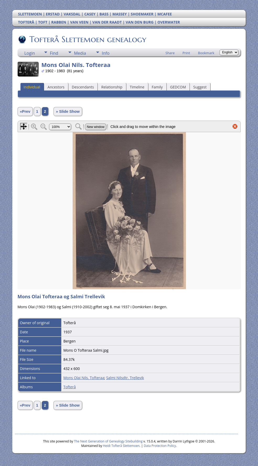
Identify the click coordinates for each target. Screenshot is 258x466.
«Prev (25, 111)
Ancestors (55, 87)
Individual (32, 87)
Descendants (83, 87)
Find (54, 53)
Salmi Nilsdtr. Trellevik (125, 377)
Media (80, 53)
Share (170, 52)
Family (157, 87)
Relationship (111, 87)
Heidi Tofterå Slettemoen (121, 445)
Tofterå (69, 386)
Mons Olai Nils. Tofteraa (83, 377)
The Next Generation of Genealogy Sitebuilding (108, 441)
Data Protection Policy (160, 445)
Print (186, 52)
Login (29, 53)
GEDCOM (178, 87)
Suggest (200, 87)
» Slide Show (67, 111)
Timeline (137, 87)
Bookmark (206, 52)
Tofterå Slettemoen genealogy (87, 39)
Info (105, 53)
